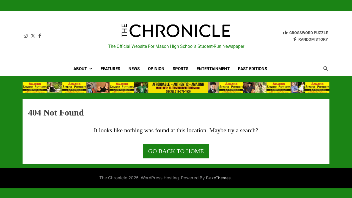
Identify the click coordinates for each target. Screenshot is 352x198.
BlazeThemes (218, 177)
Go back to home (176, 151)
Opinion (156, 68)
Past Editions (252, 68)
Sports (180, 68)
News (134, 68)
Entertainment (213, 68)
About (80, 68)
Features (110, 68)
